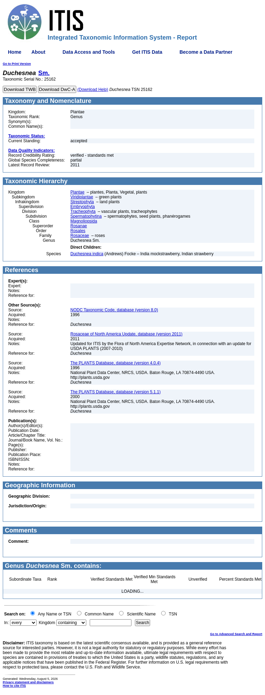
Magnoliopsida (83, 221)
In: (6, 622)
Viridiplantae (81, 197)
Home (14, 52)
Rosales (77, 230)
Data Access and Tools (88, 52)
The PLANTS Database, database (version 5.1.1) (115, 392)
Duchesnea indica (86, 253)
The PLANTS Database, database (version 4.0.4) (115, 363)
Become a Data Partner (205, 52)
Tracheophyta (83, 211)
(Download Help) (92, 89)
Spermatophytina (86, 216)
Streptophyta (82, 201)
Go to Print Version (17, 63)
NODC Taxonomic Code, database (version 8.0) (114, 310)
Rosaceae (79, 235)
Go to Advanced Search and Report (236, 634)
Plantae (77, 192)
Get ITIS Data (147, 52)
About (38, 52)
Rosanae (78, 226)
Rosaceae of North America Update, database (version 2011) (126, 334)
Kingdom (47, 622)
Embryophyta (82, 206)
